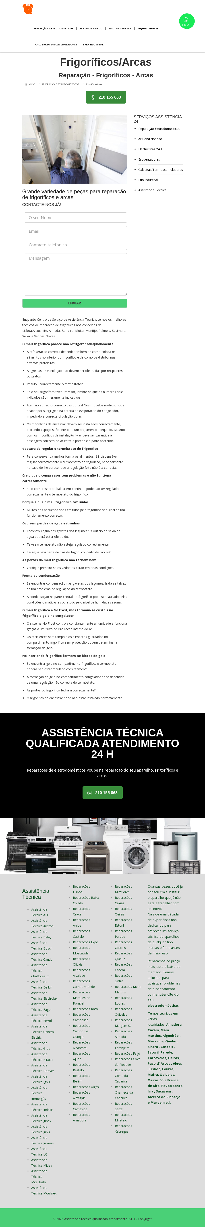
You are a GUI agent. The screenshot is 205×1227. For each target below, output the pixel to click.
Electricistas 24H (120, 28)
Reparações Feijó (127, 1051)
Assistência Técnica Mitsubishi (39, 1174)
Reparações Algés (86, 1084)
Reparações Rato (85, 1006)
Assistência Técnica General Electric (42, 1029)
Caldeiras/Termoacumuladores (56, 44)
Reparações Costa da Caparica (123, 1073)
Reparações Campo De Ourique (81, 1028)
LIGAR (187, 22)
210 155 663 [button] (106, 97)
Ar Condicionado (90, 28)
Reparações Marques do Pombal (81, 995)
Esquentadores (147, 28)
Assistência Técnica (152, 189)
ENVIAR (74, 301)
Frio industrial (93, 44)
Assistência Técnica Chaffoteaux (40, 968)
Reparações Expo (85, 940)
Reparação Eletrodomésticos (53, 28)
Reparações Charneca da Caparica (124, 1090)
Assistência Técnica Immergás (39, 1090)
